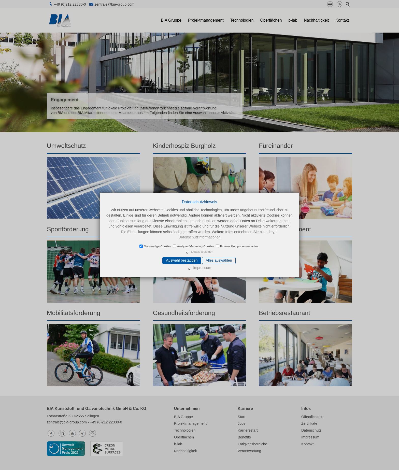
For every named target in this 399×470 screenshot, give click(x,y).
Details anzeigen (202, 251)
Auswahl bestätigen (181, 260)
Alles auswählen (219, 260)
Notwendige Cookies (157, 246)
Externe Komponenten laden (239, 246)
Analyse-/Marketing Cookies (195, 246)
